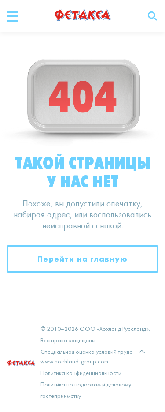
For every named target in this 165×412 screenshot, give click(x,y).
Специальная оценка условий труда (86, 352)
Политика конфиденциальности (80, 373)
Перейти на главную (82, 259)
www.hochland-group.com (74, 362)
